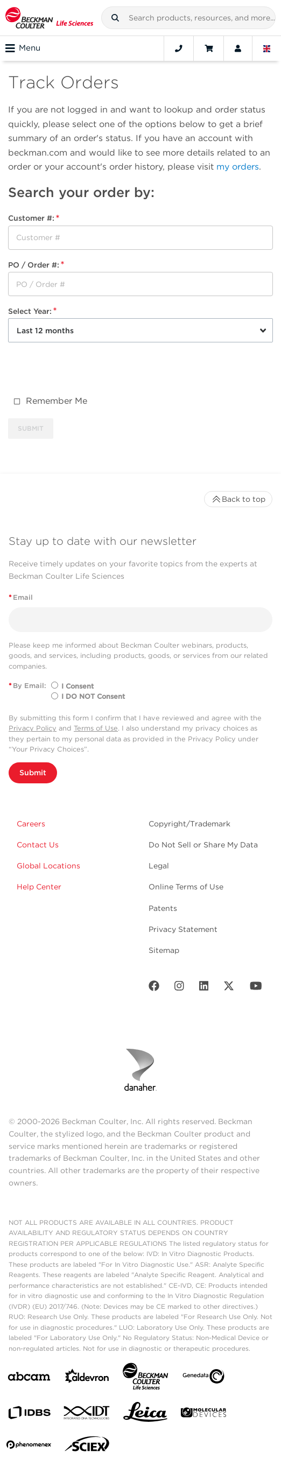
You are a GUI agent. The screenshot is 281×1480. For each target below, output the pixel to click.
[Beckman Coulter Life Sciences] (145, 1378)
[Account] (238, 48)
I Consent (77, 686)
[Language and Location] (267, 48)
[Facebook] (154, 988)
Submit (32, 772)
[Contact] (178, 48)
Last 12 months (45, 330)
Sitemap (164, 950)
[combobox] (188, 18)
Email (21, 597)
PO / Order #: (36, 265)
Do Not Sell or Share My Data (203, 844)
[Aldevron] (87, 1378)
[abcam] (29, 1378)
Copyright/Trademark (189, 823)
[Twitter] (228, 988)
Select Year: (32, 311)
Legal (159, 865)
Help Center (39, 886)
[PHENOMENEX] (29, 1446)
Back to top (238, 499)
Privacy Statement (183, 929)
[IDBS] (29, 1415)
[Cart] (208, 48)
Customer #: (33, 218)
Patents (163, 908)
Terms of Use (96, 728)
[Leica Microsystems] (145, 1414)
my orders (237, 167)
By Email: (27, 686)
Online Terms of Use (186, 886)
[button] (115, 17)
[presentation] (90, 371)
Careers (31, 823)
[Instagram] (179, 988)
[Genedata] (203, 1378)
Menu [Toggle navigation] (22, 48)
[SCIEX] (87, 1446)
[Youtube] (256, 988)
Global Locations (48, 865)
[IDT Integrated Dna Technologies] (87, 1415)
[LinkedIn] (204, 988)
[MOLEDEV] (203, 1414)
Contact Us (38, 844)
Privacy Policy (33, 728)
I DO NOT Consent (93, 696)
